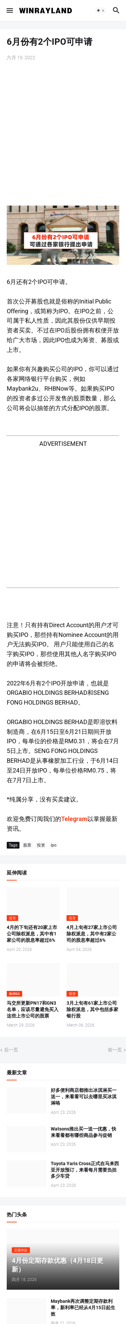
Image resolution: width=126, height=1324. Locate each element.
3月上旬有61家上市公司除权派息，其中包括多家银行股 (92, 1009)
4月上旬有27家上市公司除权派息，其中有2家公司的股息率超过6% (92, 934)
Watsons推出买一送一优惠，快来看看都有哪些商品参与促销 (83, 1132)
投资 (41, 845)
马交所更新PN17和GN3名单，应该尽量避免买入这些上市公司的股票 (32, 1009)
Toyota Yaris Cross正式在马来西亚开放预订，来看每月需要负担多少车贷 (85, 1170)
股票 (27, 845)
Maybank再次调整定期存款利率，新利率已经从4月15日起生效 (83, 1307)
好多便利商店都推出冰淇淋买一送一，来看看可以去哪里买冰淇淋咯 (84, 1096)
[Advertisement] (63, 134)
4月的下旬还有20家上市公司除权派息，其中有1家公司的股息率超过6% (32, 934)
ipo (53, 845)
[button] (9, 10)
